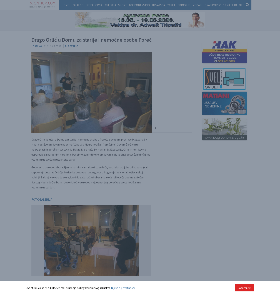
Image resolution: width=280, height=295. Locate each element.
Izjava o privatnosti (123, 288)
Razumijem (244, 288)
